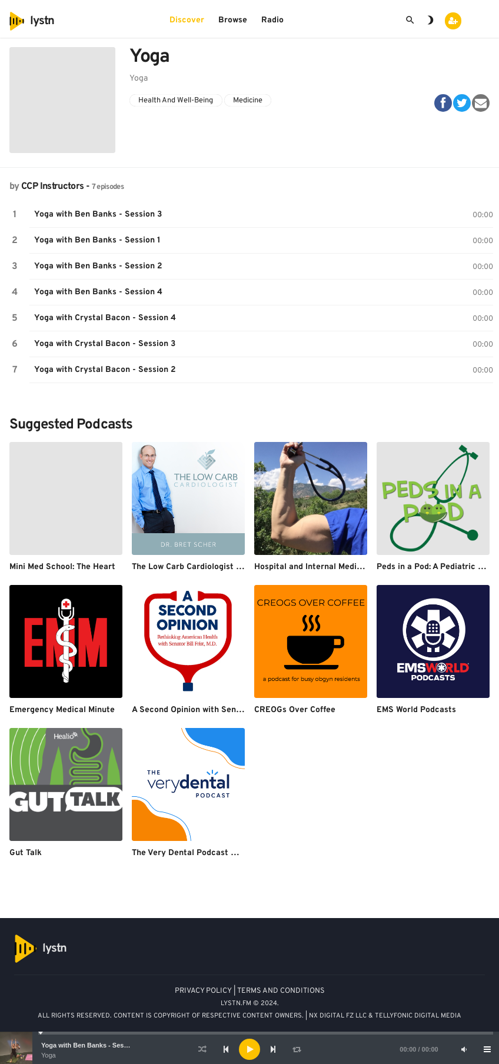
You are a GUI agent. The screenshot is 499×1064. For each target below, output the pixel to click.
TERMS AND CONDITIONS (281, 991)
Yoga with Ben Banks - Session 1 (97, 240)
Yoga (48, 1055)
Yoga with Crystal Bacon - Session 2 (105, 370)
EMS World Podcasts (416, 710)
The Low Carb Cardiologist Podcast (200, 567)
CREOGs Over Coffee (294, 710)
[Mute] (463, 1049)
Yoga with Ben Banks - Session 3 (91, 1045)
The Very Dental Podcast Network (198, 853)
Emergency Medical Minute (62, 710)
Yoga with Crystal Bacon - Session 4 (105, 318)
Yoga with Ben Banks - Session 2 (98, 266)
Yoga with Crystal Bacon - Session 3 (104, 344)
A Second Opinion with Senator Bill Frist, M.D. (220, 710)
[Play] (249, 1049)
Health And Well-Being (175, 100)
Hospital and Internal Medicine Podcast (330, 567)
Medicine (247, 100)
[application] (249, 1049)
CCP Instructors (52, 186)
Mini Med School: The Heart (62, 567)
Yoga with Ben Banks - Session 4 (98, 292)
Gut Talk (25, 853)
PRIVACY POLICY (203, 991)
